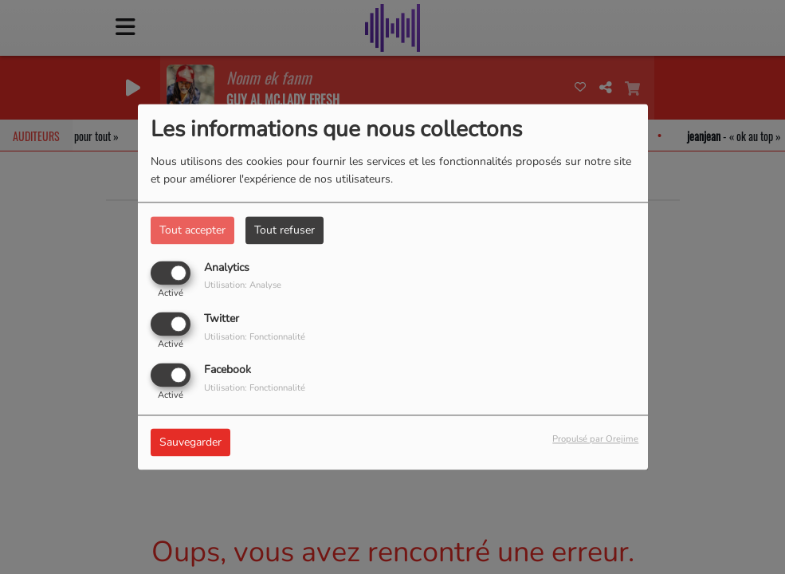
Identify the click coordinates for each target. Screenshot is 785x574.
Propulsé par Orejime (595, 440)
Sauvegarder (190, 442)
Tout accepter (192, 230)
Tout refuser (284, 230)
